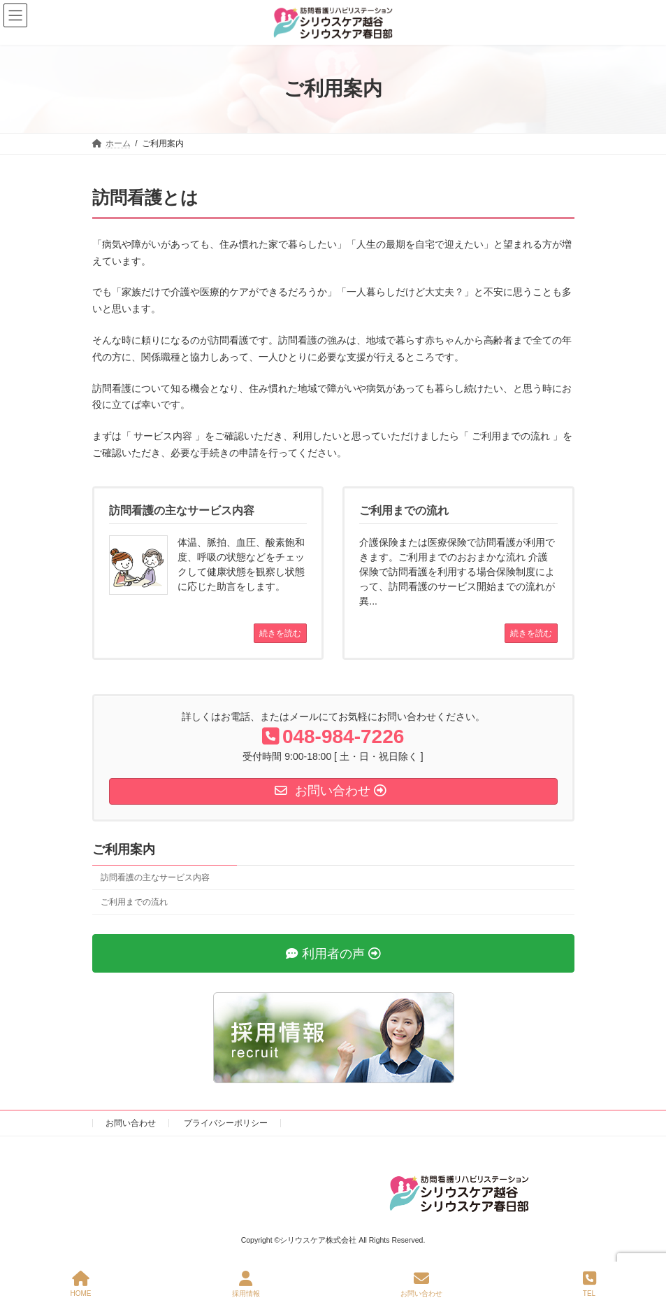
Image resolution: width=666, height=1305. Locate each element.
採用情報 (246, 1284)
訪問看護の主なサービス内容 (155, 877)
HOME (81, 1284)
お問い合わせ (131, 1123)
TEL (589, 1284)
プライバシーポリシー (226, 1123)
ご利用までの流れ (134, 902)
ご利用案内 (123, 849)
